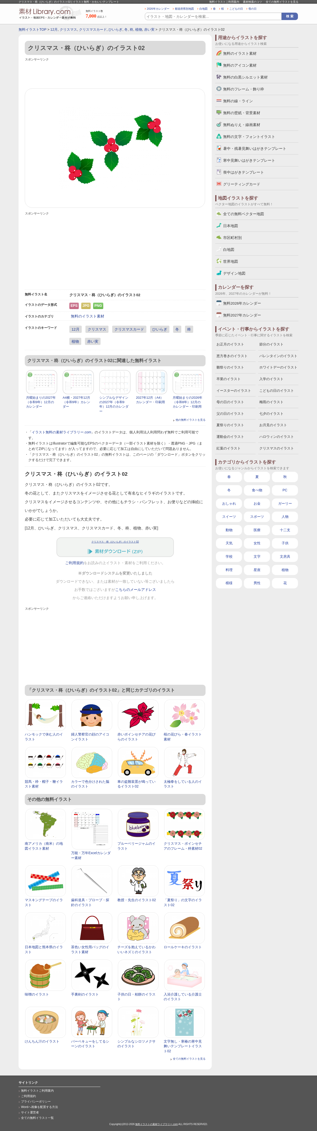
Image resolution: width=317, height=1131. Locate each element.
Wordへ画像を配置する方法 (39, 1107)
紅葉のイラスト (228, 448)
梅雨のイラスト (271, 402)
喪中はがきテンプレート (243, 172)
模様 (229, 583)
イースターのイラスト (233, 391)
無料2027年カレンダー (242, 315)
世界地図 (230, 261)
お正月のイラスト (230, 344)
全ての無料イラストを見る (282, 1)
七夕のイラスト (271, 414)
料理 (229, 570)
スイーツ (229, 517)
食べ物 (257, 490)
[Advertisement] (115, 73)
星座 (257, 570)
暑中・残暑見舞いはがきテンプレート (254, 148)
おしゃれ (229, 503)
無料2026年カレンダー (242, 303)
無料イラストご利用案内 (224, 1)
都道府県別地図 (184, 8)
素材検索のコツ (252, 1)
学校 (229, 556)
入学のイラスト (271, 379)
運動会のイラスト (230, 437)
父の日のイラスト (230, 414)
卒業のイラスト (228, 379)
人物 (285, 517)
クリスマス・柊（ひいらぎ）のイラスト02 (115, 541)
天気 (229, 543)
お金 (257, 503)
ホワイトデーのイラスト (278, 367)
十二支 (285, 530)
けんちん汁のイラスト (42, 1041)
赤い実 (149, 29)
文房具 (285, 556)
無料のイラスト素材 (87, 316)
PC (285, 490)
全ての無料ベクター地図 (243, 214)
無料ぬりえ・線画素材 (241, 125)
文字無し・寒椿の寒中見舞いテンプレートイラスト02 (183, 1046)
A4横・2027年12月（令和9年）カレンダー (76, 402)
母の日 (252, 8)
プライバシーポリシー (36, 1101)
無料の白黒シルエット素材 (245, 77)
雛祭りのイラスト (230, 367)
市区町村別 (232, 238)
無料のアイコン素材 (240, 65)
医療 (257, 530)
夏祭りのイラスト (230, 425)
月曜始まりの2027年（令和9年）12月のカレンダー (41, 402)
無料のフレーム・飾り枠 (243, 89)
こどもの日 (236, 8)
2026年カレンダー (158, 8)
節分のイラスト (271, 344)
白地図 (203, 8)
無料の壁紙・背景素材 (241, 113)
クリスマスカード (93, 29)
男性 (257, 583)
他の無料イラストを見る (191, 419)
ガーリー (285, 503)
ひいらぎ (115, 29)
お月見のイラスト (273, 425)
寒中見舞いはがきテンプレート (249, 160)
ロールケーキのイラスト (183, 947)
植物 (138, 29)
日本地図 (230, 226)
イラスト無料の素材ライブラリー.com (61, 432)
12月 (54, 29)
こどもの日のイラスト (276, 391)
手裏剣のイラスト (85, 994)
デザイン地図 (234, 273)
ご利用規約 (74, 563)
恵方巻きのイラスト (232, 356)
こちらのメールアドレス (135, 590)
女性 (257, 543)
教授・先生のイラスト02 (136, 900)
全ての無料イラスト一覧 (37, 1118)
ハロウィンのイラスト (276, 437)
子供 (285, 543)
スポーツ (257, 517)
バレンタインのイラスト (278, 356)
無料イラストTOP (32, 29)
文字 (257, 556)
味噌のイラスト (37, 994)
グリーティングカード (241, 184)
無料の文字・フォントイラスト (249, 136)
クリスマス (68, 29)
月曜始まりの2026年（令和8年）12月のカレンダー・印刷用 (187, 402)
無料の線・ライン (238, 101)
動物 (229, 530)
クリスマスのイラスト (276, 448)
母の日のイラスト (230, 402)
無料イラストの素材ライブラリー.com (156, 1124)
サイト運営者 (30, 1112)
